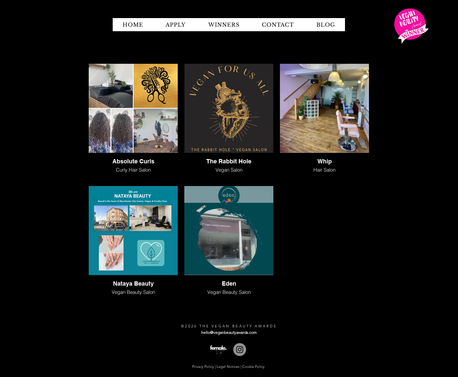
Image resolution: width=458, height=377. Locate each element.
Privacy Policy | (204, 366)
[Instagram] (239, 349)
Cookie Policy (253, 366)
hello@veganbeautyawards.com (229, 332)
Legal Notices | (229, 366)
